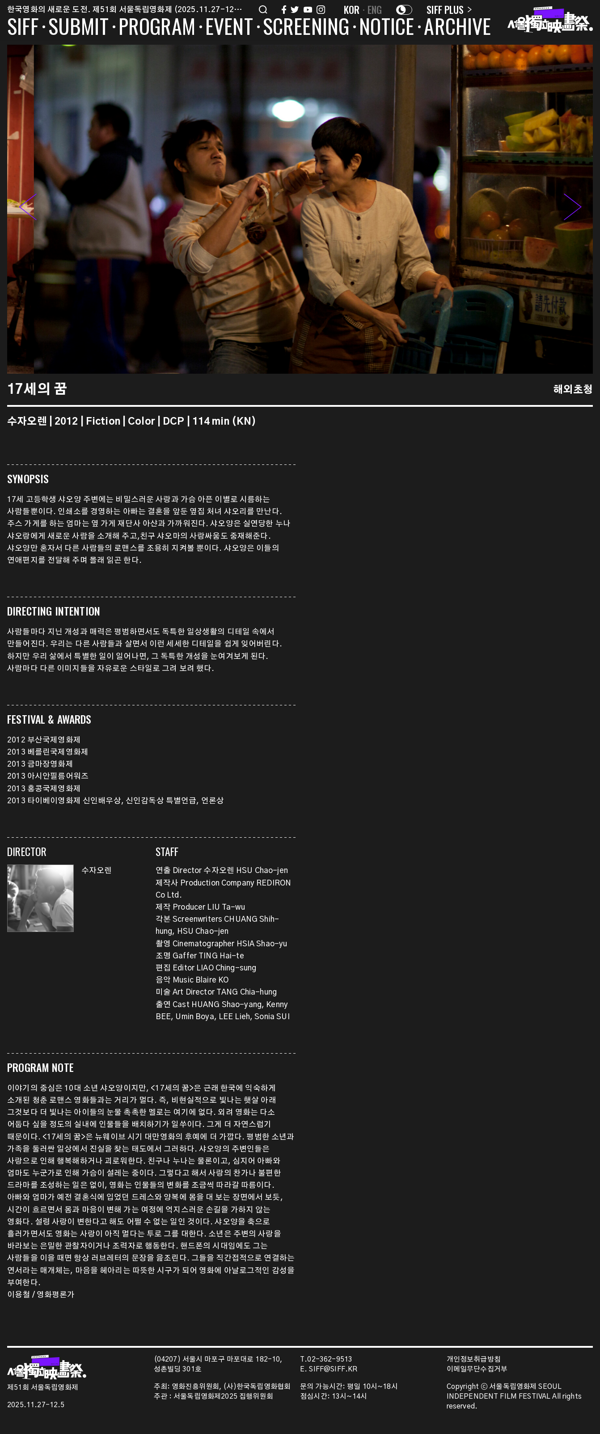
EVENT (229, 28)
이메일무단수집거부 (477, 1369)
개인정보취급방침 (474, 1359)
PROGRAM (156, 28)
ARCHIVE (457, 28)
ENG (375, 9)
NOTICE (386, 28)
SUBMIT (78, 28)
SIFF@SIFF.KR (333, 1369)
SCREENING (306, 28)
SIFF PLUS (449, 9)
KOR (352, 9)
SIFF (22, 28)
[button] (573, 209)
